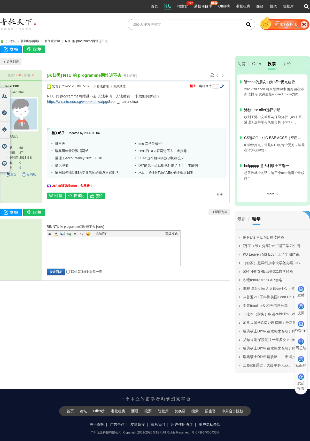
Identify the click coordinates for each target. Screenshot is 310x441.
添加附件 (102, 233)
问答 (241, 64)
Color (56, 233)
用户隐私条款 (209, 424)
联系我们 (158, 424)
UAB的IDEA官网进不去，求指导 (162, 151)
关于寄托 (97, 424)
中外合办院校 (232, 411)
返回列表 (12, 62)
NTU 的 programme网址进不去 (86, 41)
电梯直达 (205, 86)
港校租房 (243, 6)
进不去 (60, 144)
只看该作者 (101, 86)
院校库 (288, 6)
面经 (260, 6)
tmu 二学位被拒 (150, 144)
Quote (75, 233)
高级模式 (171, 233)
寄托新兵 (12, 136)
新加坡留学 (52, 41)
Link (69, 233)
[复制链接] (129, 76)
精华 (256, 219)
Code (81, 233)
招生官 (182, 6)
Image (62, 233)
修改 (100, 227)
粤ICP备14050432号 (205, 432)
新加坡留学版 (30, 41)
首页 (154, 6)
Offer (256, 64)
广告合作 (117, 424)
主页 (13, 174)
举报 (219, 194)
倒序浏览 (119, 86)
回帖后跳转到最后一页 (84, 271)
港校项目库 (203, 6)
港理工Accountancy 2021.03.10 (78, 158)
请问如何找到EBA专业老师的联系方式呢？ (87, 172)
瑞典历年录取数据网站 (72, 151)
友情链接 (137, 424)
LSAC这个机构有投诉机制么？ (161, 158)
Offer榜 (224, 6)
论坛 (167, 6)
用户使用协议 (182, 424)
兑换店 (180, 411)
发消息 (31, 174)
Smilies (88, 233)
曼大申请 (61, 165)
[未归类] (54, 75)
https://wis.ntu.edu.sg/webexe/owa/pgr (77, 102)
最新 (241, 219)
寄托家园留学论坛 (2, 41)
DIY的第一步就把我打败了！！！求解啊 (168, 165)
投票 (273, 6)
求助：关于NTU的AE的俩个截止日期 (165, 172)
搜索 (195, 411)
